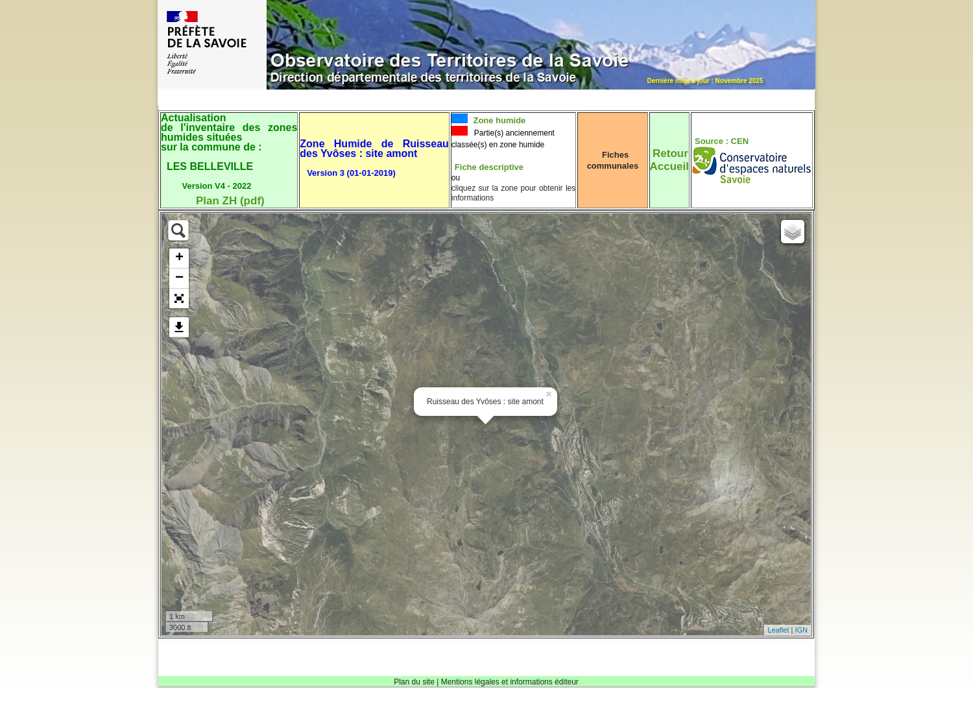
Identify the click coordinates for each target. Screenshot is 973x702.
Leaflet (778, 630)
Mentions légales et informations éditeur (510, 681)
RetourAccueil (669, 160)
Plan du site (414, 681)
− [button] (179, 278)
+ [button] (179, 258)
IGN (801, 630)
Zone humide (498, 120)
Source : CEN (722, 141)
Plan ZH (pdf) (230, 201)
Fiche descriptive (489, 167)
